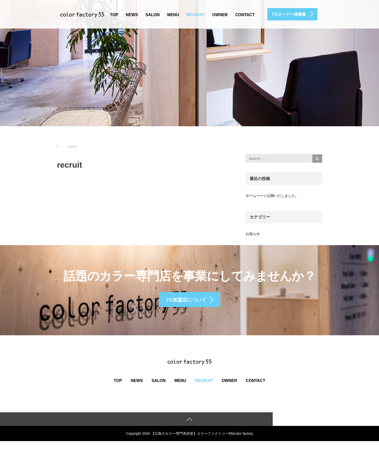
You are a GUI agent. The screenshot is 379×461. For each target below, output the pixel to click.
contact (245, 15)
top (114, 15)
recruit (196, 15)
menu (173, 15)
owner (220, 15)
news (132, 15)
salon (152, 15)
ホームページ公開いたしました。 (272, 196)
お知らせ (253, 234)
